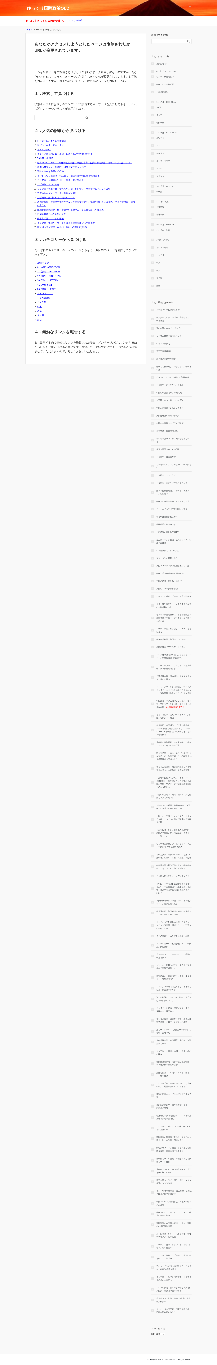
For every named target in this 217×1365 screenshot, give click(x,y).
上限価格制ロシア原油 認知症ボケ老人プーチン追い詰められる (173, 902)
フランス (160, 176)
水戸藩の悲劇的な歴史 (166, 359)
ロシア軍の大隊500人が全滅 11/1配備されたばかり (173, 1128)
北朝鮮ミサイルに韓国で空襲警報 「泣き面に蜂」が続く (173, 1171)
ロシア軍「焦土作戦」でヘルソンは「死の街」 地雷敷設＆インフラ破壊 (73, 189)
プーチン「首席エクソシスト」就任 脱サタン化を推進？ (173, 1246)
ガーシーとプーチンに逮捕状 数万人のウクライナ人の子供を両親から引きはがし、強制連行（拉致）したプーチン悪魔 (173, 690)
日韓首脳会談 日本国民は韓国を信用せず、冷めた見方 (173, 677)
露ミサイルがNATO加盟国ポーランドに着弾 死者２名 (173, 1031)
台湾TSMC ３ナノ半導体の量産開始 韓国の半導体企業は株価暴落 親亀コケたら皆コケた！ (84, 162)
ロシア (159, 115)
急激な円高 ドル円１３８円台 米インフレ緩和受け (173, 1074)
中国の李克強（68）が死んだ (169, 393)
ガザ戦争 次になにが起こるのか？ (171, 483)
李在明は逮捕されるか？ (167, 517)
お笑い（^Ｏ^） (45, 293)
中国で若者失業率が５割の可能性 (170, 573)
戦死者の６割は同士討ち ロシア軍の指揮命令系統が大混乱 (173, 1117)
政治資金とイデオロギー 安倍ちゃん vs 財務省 (172, 319)
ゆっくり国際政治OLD (48, 8)
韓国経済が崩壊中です (166, 524)
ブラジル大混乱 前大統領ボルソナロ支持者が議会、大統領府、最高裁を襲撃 (173, 768)
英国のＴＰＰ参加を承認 (167, 589)
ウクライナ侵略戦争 (165, 77)
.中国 (158, 107)
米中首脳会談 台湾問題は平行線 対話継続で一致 (173, 1041)
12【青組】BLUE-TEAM (49, 276)
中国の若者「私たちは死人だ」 (52, 214)
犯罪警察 (160, 214)
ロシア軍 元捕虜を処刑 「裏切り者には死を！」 (62, 180)
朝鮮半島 (160, 123)
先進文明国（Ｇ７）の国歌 (50, 218)
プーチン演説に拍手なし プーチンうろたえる (173, 630)
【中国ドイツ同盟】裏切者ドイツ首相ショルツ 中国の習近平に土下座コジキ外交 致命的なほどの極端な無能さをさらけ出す (173, 888)
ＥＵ (158, 146)
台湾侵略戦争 (162, 92)
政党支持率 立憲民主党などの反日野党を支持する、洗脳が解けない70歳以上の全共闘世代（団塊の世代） (174, 756)
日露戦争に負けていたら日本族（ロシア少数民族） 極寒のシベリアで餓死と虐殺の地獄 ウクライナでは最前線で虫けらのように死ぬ (173, 782)
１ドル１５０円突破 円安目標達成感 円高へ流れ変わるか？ (173, 1310)
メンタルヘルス (163, 230)
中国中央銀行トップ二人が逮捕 (170, 423)
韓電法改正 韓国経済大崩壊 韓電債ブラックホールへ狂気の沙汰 (173, 913)
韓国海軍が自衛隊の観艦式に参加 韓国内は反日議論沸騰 (173, 1224)
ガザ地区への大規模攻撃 (167, 431)
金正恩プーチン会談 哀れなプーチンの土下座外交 (173, 541)
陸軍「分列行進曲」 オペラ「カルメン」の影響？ (172, 492)
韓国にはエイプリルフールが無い (170, 647)
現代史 (159, 191)
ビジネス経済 (44, 298)
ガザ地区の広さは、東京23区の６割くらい (174, 466)
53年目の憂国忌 (45, 158)
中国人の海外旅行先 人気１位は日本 (172, 501)
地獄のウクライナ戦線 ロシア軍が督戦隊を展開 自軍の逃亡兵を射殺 (173, 1149)
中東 (39, 306)
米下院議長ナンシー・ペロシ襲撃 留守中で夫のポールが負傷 (173, 1235)
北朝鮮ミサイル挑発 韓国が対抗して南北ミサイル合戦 (173, 1160)
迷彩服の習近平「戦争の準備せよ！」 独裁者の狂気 (173, 1106)
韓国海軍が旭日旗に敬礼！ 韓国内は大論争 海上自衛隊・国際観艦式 (173, 1138)
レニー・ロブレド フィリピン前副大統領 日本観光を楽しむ (173, 667)
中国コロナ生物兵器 (165, 84)
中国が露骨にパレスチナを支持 (170, 408)
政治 (39, 311)
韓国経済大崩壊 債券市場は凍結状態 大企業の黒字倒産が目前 (173, 1063)
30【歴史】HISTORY (47, 280)
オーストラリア (163, 161)
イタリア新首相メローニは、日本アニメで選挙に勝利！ (65, 154)
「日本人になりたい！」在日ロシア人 (172, 876)
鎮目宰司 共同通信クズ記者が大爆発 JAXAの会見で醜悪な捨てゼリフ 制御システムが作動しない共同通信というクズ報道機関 (173, 730)
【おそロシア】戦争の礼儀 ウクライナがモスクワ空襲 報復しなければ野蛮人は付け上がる (173, 925)
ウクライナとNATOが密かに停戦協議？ (173, 377)
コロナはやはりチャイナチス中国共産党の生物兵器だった (173, 605)
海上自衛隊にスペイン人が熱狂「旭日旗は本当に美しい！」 (173, 998)
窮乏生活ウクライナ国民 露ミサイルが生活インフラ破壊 (173, 1181)
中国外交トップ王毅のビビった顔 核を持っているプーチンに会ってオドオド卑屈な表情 (173, 704)
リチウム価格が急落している (169, 336)
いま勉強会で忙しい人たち (168, 550)
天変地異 (160, 207)
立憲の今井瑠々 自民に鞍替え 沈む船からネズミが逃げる (173, 796)
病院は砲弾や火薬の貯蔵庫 (168, 416)
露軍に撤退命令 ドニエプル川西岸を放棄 (173, 1095)
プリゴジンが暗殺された (167, 558)
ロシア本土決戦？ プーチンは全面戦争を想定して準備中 (67, 223)
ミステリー (42, 302)
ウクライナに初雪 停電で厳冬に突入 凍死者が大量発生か (173, 1009)
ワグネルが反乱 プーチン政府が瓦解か (57, 193)
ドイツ (159, 169)
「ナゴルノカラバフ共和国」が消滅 (171, 509)
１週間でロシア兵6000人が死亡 (170, 400)
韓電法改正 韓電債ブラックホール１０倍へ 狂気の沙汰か (173, 977)
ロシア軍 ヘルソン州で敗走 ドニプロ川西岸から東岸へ (173, 1278)
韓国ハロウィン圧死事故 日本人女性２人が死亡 (61, 167)
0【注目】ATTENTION (48, 267)
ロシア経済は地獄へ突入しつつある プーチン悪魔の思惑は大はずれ (173, 656)
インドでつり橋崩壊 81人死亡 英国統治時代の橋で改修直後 (68, 176)
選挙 (39, 320)
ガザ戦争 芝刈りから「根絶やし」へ (56, 197)
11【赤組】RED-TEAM (48, 271)
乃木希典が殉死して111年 (167, 532)
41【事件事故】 (45, 285)
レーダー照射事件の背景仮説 (51, 141)
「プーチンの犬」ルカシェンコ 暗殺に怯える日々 (173, 956)
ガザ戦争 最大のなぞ (166, 457)
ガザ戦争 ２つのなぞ (48, 184)
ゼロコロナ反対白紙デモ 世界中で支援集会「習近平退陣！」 (173, 966)
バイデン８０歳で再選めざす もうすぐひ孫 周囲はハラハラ (173, 988)
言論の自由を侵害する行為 (50, 171)
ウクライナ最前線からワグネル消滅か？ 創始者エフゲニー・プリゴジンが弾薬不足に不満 (174, 618)
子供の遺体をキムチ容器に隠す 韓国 (172, 936)
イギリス (160, 153)
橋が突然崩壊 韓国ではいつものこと (172, 639)
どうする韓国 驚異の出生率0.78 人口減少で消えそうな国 (173, 716)
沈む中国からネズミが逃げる (169, 328)
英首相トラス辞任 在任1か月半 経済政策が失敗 (62, 227)
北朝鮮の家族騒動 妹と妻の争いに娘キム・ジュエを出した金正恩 (70, 210)
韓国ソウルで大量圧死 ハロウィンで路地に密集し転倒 (173, 1214)
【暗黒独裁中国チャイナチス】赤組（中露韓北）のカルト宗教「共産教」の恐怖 (173, 856)
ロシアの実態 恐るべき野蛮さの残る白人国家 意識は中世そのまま (173, 1289)
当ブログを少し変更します (50, 145)
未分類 (40, 315)
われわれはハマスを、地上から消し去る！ (172, 440)
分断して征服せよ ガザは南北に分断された (173, 368)
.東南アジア (43, 263)
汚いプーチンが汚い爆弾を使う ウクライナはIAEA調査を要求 (173, 1267)
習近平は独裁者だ (164, 351)
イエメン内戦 (44, 149)
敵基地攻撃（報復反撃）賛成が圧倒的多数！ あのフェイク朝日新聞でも (173, 867)
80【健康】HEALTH (47, 289)
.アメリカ (160, 138)
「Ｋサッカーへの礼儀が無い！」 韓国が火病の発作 (173, 945)
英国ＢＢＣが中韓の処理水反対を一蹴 (172, 566)
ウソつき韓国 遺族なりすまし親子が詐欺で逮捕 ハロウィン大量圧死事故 (173, 1020)
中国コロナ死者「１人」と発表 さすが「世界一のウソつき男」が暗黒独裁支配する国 (173, 819)
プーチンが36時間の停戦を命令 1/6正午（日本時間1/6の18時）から (173, 807)
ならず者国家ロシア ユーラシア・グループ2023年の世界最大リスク (173, 845)
